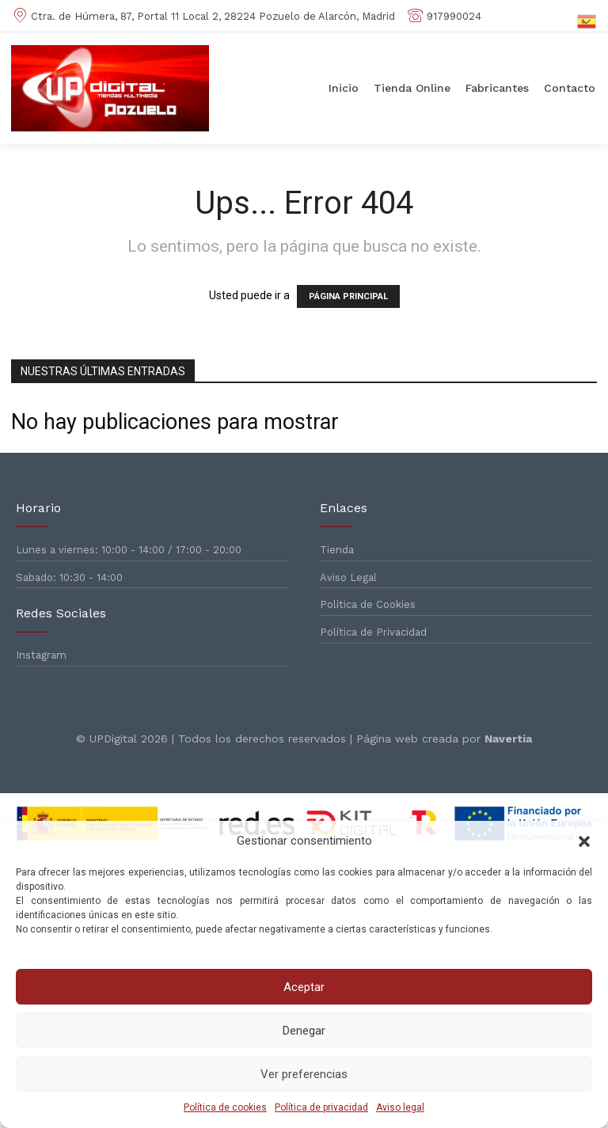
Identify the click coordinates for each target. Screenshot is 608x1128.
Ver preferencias (304, 1074)
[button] (584, 841)
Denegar (304, 1031)
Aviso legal (400, 1107)
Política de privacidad (321, 1107)
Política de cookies (225, 1107)
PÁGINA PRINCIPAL (348, 296)
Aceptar (304, 987)
